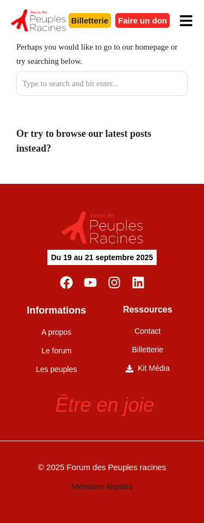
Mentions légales (102, 486)
